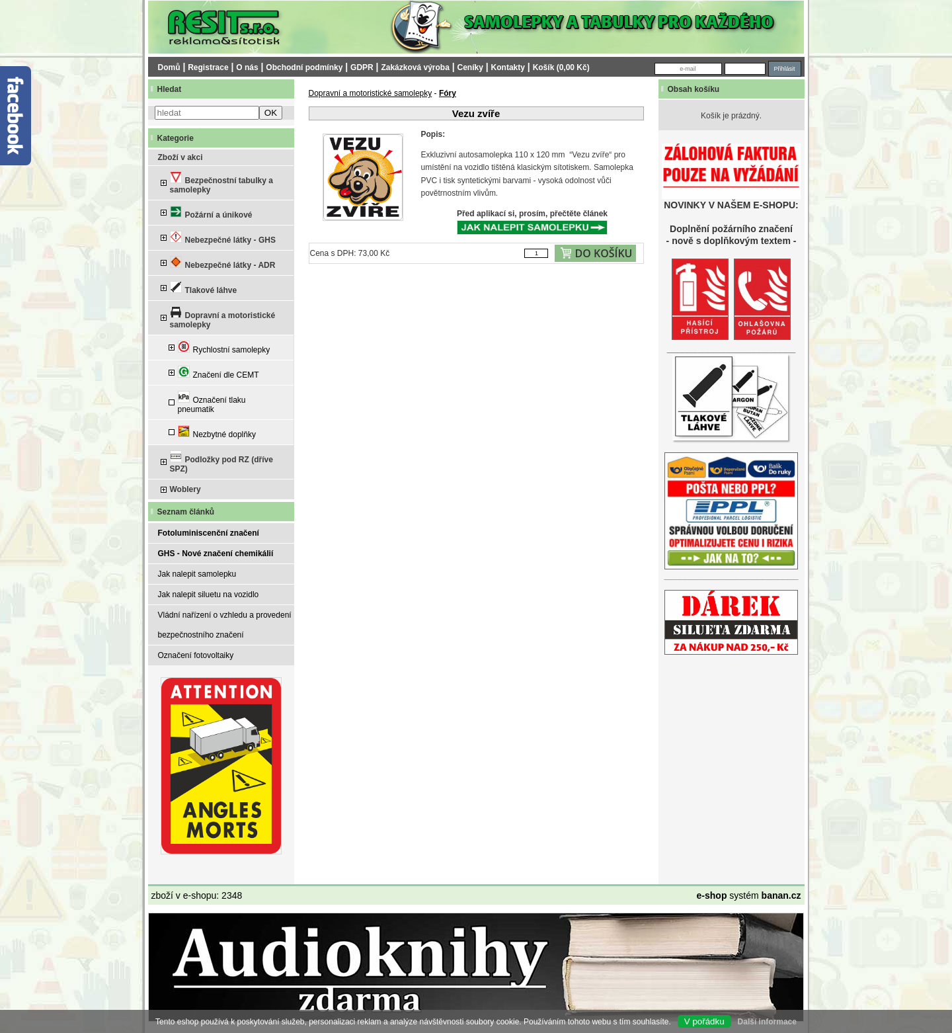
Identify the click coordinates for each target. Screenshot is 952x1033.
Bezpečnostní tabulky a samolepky (221, 182)
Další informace (767, 1021)
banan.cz (781, 895)
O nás (247, 67)
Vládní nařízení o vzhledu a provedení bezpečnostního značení (225, 625)
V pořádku (704, 1021)
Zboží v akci (180, 157)
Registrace (208, 67)
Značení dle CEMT (218, 373)
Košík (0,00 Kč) (561, 67)
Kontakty (508, 67)
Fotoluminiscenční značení (208, 533)
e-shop (712, 895)
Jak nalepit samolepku (197, 574)
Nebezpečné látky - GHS (223, 238)
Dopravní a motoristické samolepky (223, 317)
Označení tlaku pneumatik (212, 402)
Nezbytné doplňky (217, 432)
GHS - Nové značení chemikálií (216, 553)
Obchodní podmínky (304, 67)
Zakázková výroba (415, 67)
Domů (169, 67)
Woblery (185, 489)
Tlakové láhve (203, 288)
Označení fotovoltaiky (196, 655)
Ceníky (470, 67)
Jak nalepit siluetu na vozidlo (208, 594)
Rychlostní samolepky (224, 347)
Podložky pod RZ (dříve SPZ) (221, 462)
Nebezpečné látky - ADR (223, 263)
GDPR (362, 67)
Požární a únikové (211, 213)
